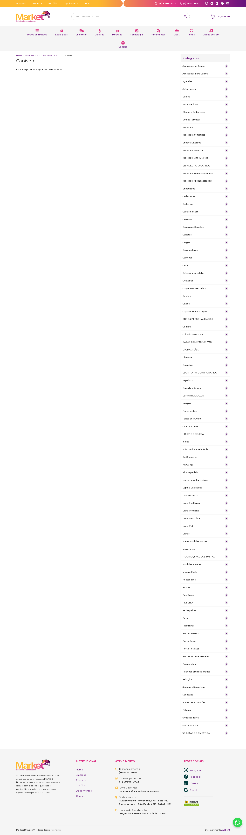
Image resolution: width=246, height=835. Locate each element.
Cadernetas (205, 196)
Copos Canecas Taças (205, 311)
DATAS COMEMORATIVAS (205, 342)
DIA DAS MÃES (205, 349)
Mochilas (117, 34)
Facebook (195, 776)
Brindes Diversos (205, 142)
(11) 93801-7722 (166, 3)
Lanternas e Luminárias (205, 480)
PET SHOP (205, 602)
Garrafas (99, 34)
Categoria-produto (205, 273)
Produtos (37, 3)
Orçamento (223, 16)
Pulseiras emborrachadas (205, 671)
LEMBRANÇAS (205, 495)
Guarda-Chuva (205, 426)
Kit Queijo (205, 464)
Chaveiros (205, 280)
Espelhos (205, 380)
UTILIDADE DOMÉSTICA (205, 733)
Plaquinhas (205, 625)
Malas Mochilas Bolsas (205, 541)
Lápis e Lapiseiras (205, 487)
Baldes (205, 96)
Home (19, 56)
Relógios (205, 679)
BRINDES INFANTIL (205, 150)
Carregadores (205, 250)
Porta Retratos (205, 648)
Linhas (205, 533)
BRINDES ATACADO (205, 135)
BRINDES (205, 127)
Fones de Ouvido (205, 418)
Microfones (205, 549)
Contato (88, 3)
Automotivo (205, 89)
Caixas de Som (205, 211)
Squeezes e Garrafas (205, 702)
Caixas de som (211, 34)
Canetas (205, 234)
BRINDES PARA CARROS (205, 165)
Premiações (205, 664)
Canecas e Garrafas (205, 227)
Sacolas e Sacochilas (205, 687)
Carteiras (205, 257)
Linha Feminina (205, 510)
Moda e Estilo (205, 572)
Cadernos (205, 204)
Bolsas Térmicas (205, 119)
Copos (205, 303)
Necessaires (205, 579)
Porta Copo (205, 641)
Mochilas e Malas (205, 564)
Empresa (21, 3)
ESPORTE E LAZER (205, 395)
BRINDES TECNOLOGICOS (205, 181)
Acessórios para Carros (205, 73)
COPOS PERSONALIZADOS (205, 319)
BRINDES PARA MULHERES (205, 173)
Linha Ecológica (205, 503)
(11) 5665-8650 (191, 3)
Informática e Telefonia (205, 449)
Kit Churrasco (205, 457)
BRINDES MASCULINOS (49, 56)
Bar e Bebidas (205, 104)
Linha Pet (205, 526)
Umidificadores (205, 717)
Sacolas (123, 46)
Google (194, 790)
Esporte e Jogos (205, 388)
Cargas (205, 242)
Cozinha (205, 326)
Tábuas (205, 710)
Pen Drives (205, 595)
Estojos (205, 403)
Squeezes (205, 694)
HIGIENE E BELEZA (205, 434)
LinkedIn (194, 783)
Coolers (205, 296)
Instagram (195, 770)
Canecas (205, 219)
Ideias (205, 441)
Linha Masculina (205, 518)
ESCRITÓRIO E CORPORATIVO (205, 372)
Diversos (205, 357)
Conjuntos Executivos (205, 288)
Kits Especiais (205, 472)
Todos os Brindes (37, 34)
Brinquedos (205, 188)
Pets (205, 618)
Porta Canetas (205, 633)
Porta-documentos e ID (205, 656)
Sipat (177, 34)
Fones (191, 34)
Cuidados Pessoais (205, 334)
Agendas (205, 81)
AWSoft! (225, 830)
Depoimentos (71, 3)
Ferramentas (158, 34)
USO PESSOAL (205, 725)
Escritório (81, 34)
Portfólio (52, 3)
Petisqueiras (205, 610)
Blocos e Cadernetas (205, 112)
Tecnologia (136, 34)
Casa (205, 265)
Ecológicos (61, 34)
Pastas (205, 587)
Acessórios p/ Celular (205, 66)
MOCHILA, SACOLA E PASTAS (205, 556)
